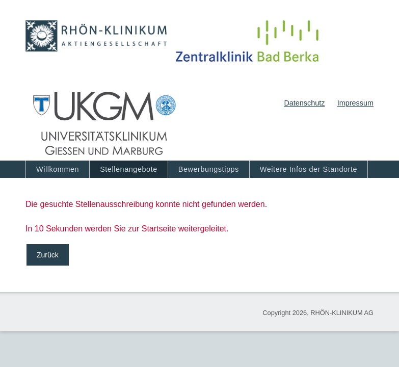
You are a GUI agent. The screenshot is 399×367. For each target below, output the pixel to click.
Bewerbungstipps (208, 169)
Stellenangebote (128, 169)
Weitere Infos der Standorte (308, 169)
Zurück (48, 255)
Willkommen (57, 169)
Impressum (355, 103)
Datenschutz (304, 103)
